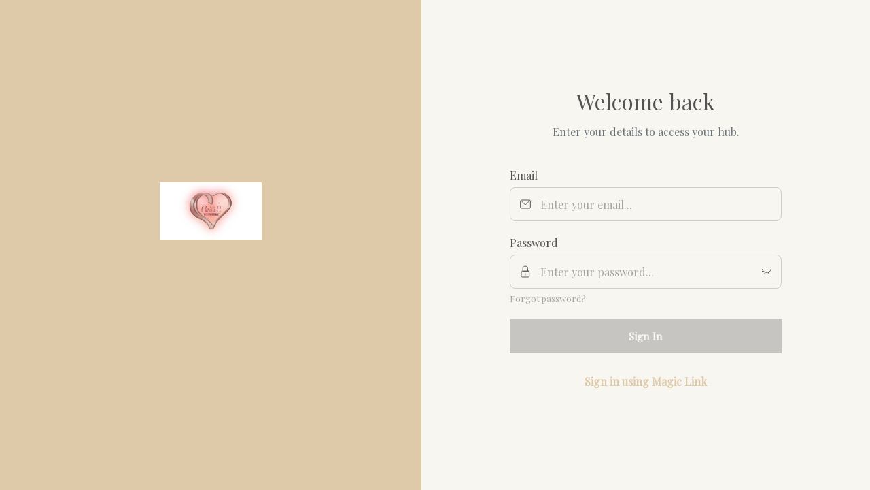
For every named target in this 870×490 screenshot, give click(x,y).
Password (534, 242)
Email (524, 175)
